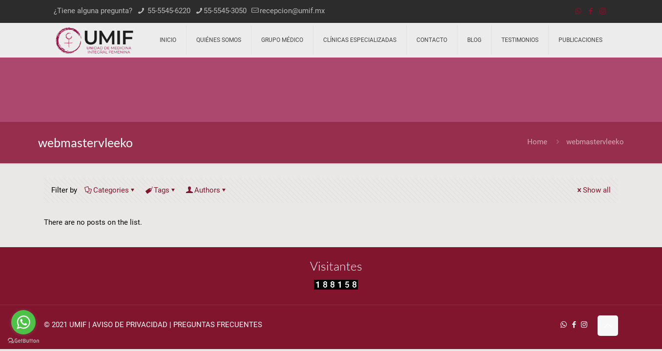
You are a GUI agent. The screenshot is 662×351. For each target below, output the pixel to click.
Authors (207, 190)
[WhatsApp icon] (578, 11)
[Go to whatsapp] (23, 322)
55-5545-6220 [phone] (167, 10)
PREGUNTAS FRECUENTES (217, 324)
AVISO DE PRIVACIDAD (129, 324)
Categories (110, 190)
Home (537, 141)
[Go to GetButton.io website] (23, 341)
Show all (593, 190)
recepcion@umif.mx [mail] (292, 10)
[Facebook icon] (590, 11)
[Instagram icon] (602, 11)
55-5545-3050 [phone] (225, 10)
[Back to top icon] (608, 325)
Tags (161, 190)
